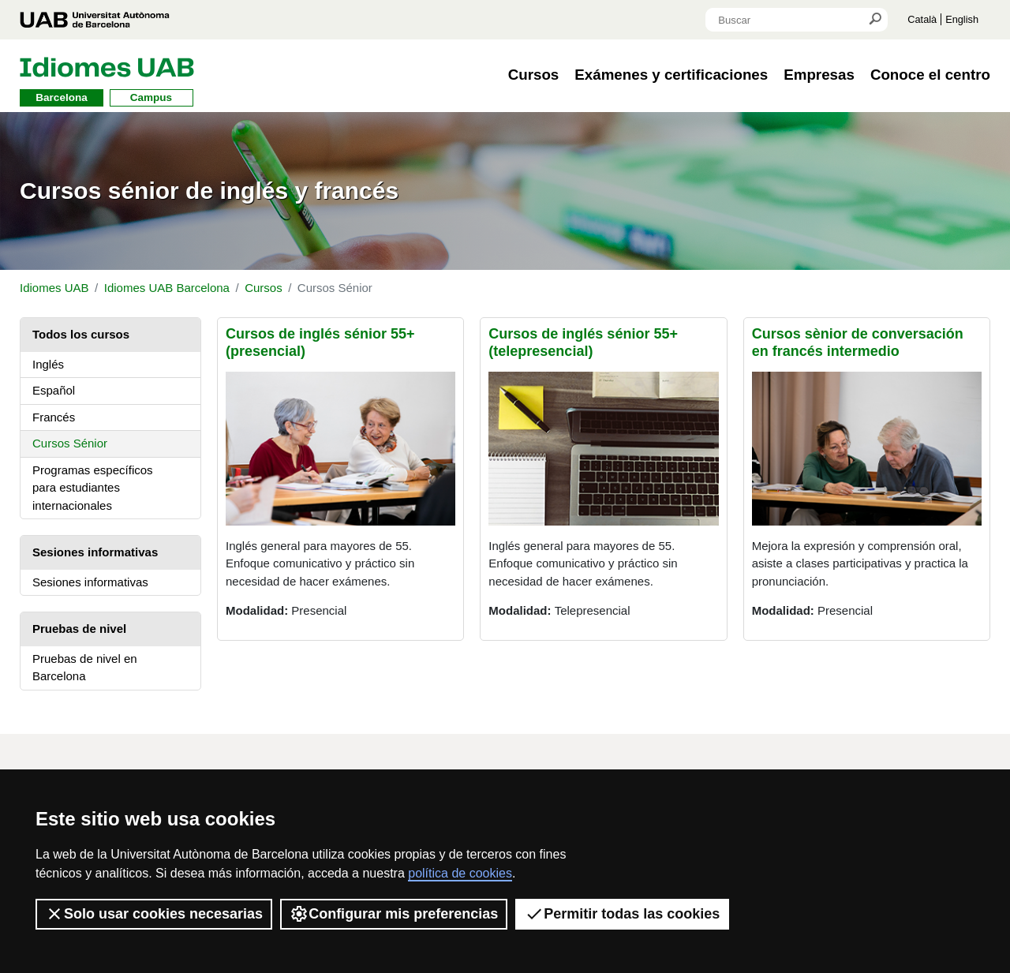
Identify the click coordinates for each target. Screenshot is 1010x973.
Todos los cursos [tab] (80, 334)
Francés (53, 417)
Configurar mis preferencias (394, 913)
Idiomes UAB (54, 287)
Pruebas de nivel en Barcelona (84, 667)
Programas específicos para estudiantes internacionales (92, 487)
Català (922, 19)
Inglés (48, 364)
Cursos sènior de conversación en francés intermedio (857, 342)
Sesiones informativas (90, 582)
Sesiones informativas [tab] (95, 552)
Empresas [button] (819, 74)
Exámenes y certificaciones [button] (671, 74)
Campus (151, 97)
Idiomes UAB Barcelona (167, 287)
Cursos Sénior (69, 443)
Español (53, 390)
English (961, 19)
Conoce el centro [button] (930, 74)
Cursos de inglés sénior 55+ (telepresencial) (583, 342)
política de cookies (460, 873)
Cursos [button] (533, 74)
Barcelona (61, 97)
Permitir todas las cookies (622, 913)
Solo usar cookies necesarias (154, 913)
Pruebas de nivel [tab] (79, 628)
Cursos (263, 287)
